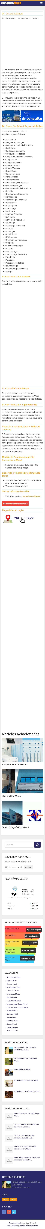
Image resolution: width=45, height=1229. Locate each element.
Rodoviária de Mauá (22, 1069)
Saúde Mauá (9, 18)
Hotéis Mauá (12, 997)
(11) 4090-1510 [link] (21, 486)
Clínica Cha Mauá (11, 795)
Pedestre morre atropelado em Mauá (27, 1114)
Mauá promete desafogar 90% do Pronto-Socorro (26, 1125)
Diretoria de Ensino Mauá (10, 951)
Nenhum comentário (30, 18)
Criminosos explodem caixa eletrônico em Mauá (25, 1147)
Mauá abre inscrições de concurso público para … (24, 1136)
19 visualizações (34, 930)
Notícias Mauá (12, 1014)
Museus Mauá (12, 1011)
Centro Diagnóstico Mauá (15, 827)
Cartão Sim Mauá (12, 929)
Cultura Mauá (12, 981)
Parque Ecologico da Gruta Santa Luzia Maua (25, 1048)
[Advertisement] (22, 45)
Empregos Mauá (13, 994)
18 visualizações (32, 936)
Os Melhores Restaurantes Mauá (27, 1091)
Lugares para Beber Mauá (17, 1004)
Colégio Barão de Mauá (12, 943)
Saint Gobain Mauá (10, 959)
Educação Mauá (13, 991)
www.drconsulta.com (31, 496)
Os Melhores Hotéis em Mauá (26, 1080)
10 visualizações (28, 950)
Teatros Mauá (12, 1027)
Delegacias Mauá (13, 987)
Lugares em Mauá (14, 1001)
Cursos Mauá (12, 984)
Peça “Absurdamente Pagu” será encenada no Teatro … (27, 1158)
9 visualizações (27, 958)
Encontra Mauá (15, 1223)
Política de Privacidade (28, 1226)
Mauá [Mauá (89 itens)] (5, 1199)
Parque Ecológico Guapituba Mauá (25, 1059)
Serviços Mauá (12, 1021)
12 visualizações (30, 943)
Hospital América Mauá (14, 764)
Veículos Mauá (12, 1031)
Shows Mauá (12, 1024)
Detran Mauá (10, 935)
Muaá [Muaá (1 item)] (13, 1199)
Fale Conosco (12, 1226)
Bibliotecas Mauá (13, 977)
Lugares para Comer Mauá (17, 1007)
